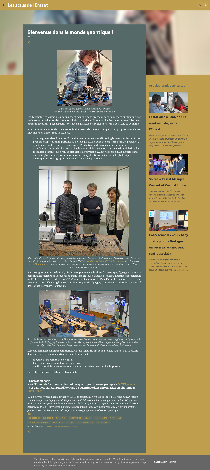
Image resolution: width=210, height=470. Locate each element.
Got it (172, 462)
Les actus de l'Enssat (28, 5)
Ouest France (34, 391)
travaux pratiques (85, 422)
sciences (70, 422)
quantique (58, 422)
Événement (48, 418)
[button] (29, 42)
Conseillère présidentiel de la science (103, 261)
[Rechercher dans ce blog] (193, 5)
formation (61, 418)
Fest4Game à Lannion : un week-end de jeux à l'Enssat (167, 123)
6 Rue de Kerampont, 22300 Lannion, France (59, 426)
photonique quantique (39, 422)
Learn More (160, 462)
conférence (34, 418)
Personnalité (101, 418)
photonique (115, 418)
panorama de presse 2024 (80, 418)
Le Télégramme (127, 384)
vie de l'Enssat (103, 422)
